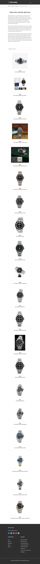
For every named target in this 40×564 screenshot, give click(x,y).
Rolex (17, 6)
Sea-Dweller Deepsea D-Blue (20, 447)
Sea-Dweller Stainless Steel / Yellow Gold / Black (20, 518)
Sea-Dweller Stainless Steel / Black (20, 494)
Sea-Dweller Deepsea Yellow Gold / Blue (20, 471)
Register (9, 546)
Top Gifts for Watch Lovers (26, 550)
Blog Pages (10, 543)
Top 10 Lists (23, 548)
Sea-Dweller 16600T (20, 236)
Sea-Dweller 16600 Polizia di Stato (20, 165)
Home (9, 6)
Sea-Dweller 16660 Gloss (20, 306)
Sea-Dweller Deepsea (20, 400)
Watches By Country (24, 543)
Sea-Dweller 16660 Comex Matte (20, 283)
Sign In (9, 545)
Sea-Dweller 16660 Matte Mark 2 (20, 353)
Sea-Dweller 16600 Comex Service (20, 142)
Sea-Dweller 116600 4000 (20, 71)
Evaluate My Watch (24, 546)
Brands (13, 6)
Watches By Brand (24, 539)
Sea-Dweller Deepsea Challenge (20, 424)
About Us (9, 541)
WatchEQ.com (17, 560)
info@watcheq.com (14, 530)
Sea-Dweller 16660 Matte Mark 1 (20, 330)
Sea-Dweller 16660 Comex (20, 259)
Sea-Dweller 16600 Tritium (20, 212)
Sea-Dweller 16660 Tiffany (20, 377)
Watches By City (24, 541)
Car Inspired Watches (24, 545)
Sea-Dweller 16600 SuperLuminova (20, 189)
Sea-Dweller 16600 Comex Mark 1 (20, 95)
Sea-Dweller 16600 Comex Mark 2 (20, 118)
